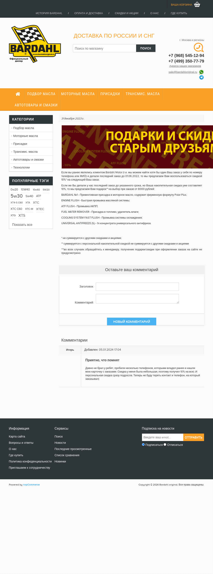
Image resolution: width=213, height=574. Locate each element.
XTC (36, 202)
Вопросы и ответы (21, 442)
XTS (21, 215)
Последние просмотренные (73, 449)
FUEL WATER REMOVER (75, 211)
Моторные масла (78, 94)
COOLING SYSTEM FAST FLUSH (80, 217)
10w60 (36, 189)
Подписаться (154, 444)
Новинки (60, 461)
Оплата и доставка (88, 13)
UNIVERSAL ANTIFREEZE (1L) (78, 223)
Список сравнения (67, 455)
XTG (13, 215)
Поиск (59, 436)
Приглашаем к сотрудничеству (29, 467)
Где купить (179, 13)
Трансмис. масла (143, 94)
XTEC (40, 209)
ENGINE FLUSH (70, 200)
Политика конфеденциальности (30, 461)
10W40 (25, 189)
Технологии (21, 167)
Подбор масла (41, 94)
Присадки (110, 94)
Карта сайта (17, 436)
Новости (60, 442)
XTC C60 (16, 208)
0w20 (14, 189)
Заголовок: (86, 286)
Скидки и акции (126, 13)
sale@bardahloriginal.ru (183, 72)
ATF (38, 196)
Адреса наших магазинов (185, 66)
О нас (154, 13)
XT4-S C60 (17, 202)
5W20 (46, 189)
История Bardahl (49, 13)
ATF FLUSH (68, 206)
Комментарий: (84, 302)
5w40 (29, 196)
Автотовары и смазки (36, 105)
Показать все (22, 225)
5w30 (17, 196)
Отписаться (175, 444)
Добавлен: (91, 349)
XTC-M (29, 209)
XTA (28, 202)
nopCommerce (31, 484)
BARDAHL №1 (69, 194)
